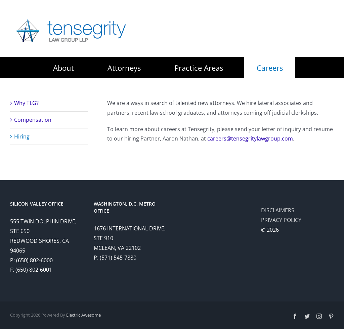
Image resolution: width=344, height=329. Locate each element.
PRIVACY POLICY (281, 220)
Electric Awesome (83, 315)
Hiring (22, 136)
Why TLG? (26, 103)
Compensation (32, 119)
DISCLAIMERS (277, 210)
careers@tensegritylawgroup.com (250, 138)
